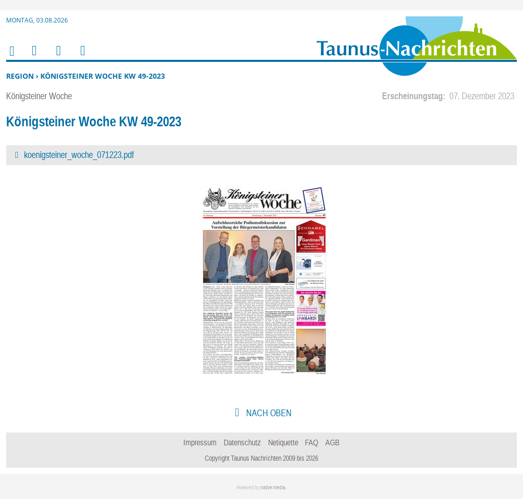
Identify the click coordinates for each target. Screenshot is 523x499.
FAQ (311, 442)
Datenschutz (242, 442)
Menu (34, 57)
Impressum (200, 442)
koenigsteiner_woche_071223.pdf (79, 154)
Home (11, 57)
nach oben (268, 412)
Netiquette (283, 442)
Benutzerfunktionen (82, 57)
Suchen (57, 57)
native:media (273, 487)
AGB (332, 442)
